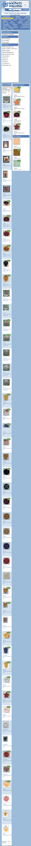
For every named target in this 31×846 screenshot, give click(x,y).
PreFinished (25, 24)
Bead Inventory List (7, 47)
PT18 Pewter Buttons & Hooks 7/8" (7, 340)
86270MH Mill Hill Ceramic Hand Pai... (8, 756)
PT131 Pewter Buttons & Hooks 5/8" (7, 310)
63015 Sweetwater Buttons (7, 785)
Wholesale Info (6, 65)
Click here (25, 5)
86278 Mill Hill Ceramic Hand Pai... (8, 563)
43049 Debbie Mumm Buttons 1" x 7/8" (7, 251)
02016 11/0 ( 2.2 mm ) (17, 165)
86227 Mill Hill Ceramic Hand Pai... (8, 117)
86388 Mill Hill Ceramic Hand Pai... (8, 712)
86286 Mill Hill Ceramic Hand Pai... (8, 459)
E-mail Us (5, 61)
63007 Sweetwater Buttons (7, 830)
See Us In (5, 58)
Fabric (15, 20)
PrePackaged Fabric (11, 26)
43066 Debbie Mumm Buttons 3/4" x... (17, 117)
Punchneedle (25, 26)
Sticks (5, 27)
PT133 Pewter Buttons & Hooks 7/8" (7, 102)
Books (27, 17)
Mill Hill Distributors (7, 52)
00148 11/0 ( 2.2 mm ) (17, 143)
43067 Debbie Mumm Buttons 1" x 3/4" (7, 206)
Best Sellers (5, 40)
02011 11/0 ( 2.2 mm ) (17, 154)
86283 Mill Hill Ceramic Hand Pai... (8, 489)
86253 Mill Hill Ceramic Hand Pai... (8, 623)
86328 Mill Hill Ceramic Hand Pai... (8, 667)
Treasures (6, 29)
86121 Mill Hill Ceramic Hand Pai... (8, 429)
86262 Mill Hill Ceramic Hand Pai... (8, 593)
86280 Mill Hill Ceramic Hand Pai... (8, 533)
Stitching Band (14, 27)
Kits (28, 20)
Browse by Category (8, 34)
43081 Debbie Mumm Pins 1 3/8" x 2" (8, 176)
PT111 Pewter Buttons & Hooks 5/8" (7, 370)
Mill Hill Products (9, 23)
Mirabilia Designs (23, 23)
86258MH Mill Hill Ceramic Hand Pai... (8, 727)
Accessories (8, 17)
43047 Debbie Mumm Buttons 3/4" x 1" (7, 266)
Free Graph (5, 42)
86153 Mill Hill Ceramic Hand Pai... (8, 414)
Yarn (12, 29)
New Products (6, 39)
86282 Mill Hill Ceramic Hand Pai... (8, 504)
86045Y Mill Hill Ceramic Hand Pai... (8, 399)
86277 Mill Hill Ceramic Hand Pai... (8, 578)
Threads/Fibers (24, 27)
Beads (20, 17)
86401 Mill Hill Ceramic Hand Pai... (19, 92)
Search (26, 9)
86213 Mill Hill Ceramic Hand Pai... (8, 444)
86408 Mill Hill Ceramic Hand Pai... (19, 104)
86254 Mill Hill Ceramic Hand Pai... (8, 608)
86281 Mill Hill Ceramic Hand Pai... (8, 518)
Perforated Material (12, 24)
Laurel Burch (23, 21)
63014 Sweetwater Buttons (7, 800)
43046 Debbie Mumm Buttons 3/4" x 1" (7, 280)
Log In (26, 4)
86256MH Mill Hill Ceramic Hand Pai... (8, 742)
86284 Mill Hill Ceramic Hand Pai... (8, 474)
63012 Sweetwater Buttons (7, 815)
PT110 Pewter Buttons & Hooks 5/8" (7, 385)
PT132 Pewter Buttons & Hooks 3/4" (7, 295)
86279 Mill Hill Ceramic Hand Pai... (8, 548)
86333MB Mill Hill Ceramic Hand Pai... (8, 652)
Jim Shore (22, 20)
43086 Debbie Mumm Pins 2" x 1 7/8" (8, 161)
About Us (5, 59)
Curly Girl (26, 18)
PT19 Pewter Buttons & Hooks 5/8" (7, 325)
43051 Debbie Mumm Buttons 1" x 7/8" (7, 236)
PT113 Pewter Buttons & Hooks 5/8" (7, 355)
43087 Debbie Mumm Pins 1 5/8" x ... (8, 147)
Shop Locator (6, 50)
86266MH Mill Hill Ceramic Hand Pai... (8, 771)
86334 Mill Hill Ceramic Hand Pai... (8, 637)
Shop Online (5, 56)
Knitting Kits (10, 21)
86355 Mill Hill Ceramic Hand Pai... (19, 129)
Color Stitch (18, 18)
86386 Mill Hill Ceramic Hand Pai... (8, 682)
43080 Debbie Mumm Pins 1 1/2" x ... (8, 191)
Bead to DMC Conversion (9, 48)
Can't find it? (5, 63)
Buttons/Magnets (8, 18)
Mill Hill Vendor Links (8, 54)
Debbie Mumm (7, 20)
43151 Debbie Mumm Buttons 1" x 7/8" (7, 132)
